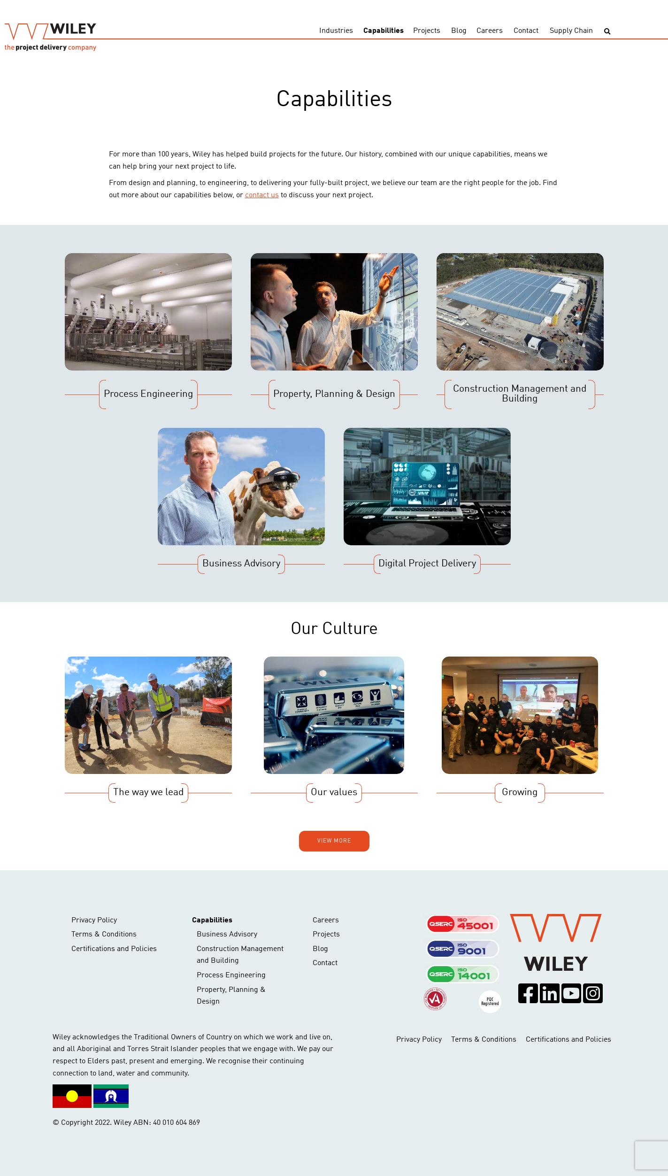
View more (334, 841)
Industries (336, 31)
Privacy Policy (94, 920)
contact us (262, 195)
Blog (459, 31)
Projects (426, 31)
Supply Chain (571, 31)
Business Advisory (227, 934)
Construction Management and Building (240, 955)
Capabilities (383, 31)
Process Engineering (231, 975)
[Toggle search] (607, 31)
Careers (489, 31)
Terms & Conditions (104, 934)
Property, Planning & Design (231, 996)
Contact (526, 31)
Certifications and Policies (114, 949)
